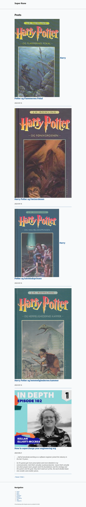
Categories (19, 501)
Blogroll (18, 497)
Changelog (19, 498)
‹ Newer (17, 477)
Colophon (19, 495)
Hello (18, 493)
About (18, 494)
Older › (22, 477)
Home (18, 491)
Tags (18, 499)
